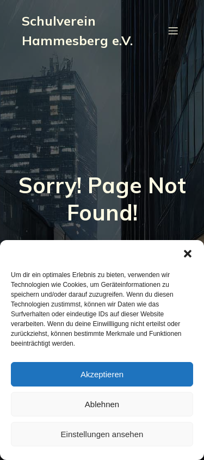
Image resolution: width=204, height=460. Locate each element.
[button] (187, 253)
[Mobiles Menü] (173, 30)
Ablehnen (102, 404)
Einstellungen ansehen (102, 434)
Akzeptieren (102, 374)
